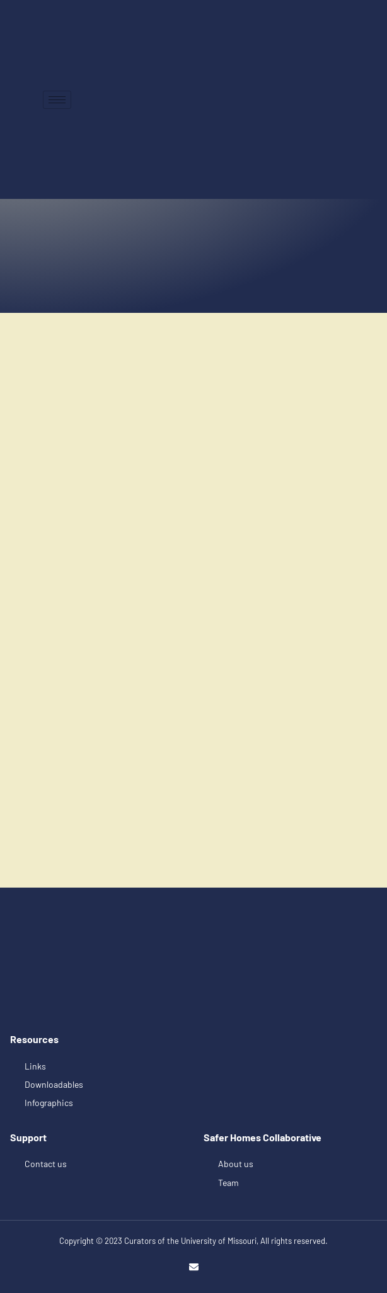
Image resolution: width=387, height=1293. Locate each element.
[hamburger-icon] (57, 100)
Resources (34, 1039)
